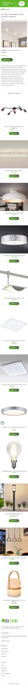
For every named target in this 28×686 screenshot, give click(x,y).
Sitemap (3, 676)
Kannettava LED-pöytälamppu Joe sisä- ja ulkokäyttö (14, 601)
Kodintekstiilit (4, 648)
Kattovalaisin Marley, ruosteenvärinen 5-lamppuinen (14, 127)
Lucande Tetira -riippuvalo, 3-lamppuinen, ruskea (14, 557)
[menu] (26, 9)
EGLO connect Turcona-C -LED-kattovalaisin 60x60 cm (14, 341)
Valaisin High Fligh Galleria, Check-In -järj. (14, 298)
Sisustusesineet (5, 651)
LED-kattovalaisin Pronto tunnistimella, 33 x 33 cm (14, 384)
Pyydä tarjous (22, 3)
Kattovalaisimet (16, 50)
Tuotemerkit (4, 654)
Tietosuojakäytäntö (6, 673)
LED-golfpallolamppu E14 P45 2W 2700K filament (14, 471)
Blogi (2, 665)
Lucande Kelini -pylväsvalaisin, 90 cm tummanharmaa (14, 514)
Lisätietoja (7, 59)
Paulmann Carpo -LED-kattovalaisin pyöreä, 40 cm (14, 428)
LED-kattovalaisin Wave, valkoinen (14, 170)
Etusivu (2, 18)
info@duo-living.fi (5, 640)
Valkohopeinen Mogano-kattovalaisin (14, 213)
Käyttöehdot (4, 670)
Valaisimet (9, 50)
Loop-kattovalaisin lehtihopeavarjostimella (14, 255)
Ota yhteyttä (4, 668)
